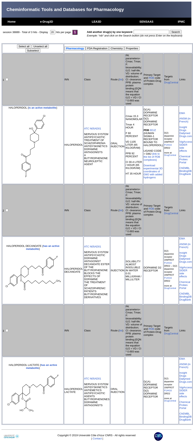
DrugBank (185, 174)
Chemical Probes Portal (184, 159)
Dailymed (184, 133)
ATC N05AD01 (92, 128)
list (120, 79)
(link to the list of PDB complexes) (152, 156)
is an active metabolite (42, 107)
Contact (97, 438)
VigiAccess (185, 141)
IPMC (181, 21)
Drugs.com (185, 136)
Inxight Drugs (183, 129)
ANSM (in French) (184, 120)
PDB (151, 77)
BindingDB (185, 171)
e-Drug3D (46, 21)
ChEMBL (184, 168)
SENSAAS (146, 21)
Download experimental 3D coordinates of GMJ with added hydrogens (153, 171)
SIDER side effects (183, 147)
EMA (182, 113)
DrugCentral (171, 82)
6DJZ (153, 130)
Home (12, 21)
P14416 (168, 145)
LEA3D (96, 21)
